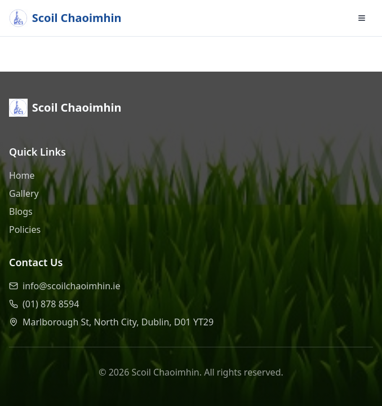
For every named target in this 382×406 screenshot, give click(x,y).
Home (22, 175)
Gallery (24, 193)
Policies (25, 229)
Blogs (21, 211)
